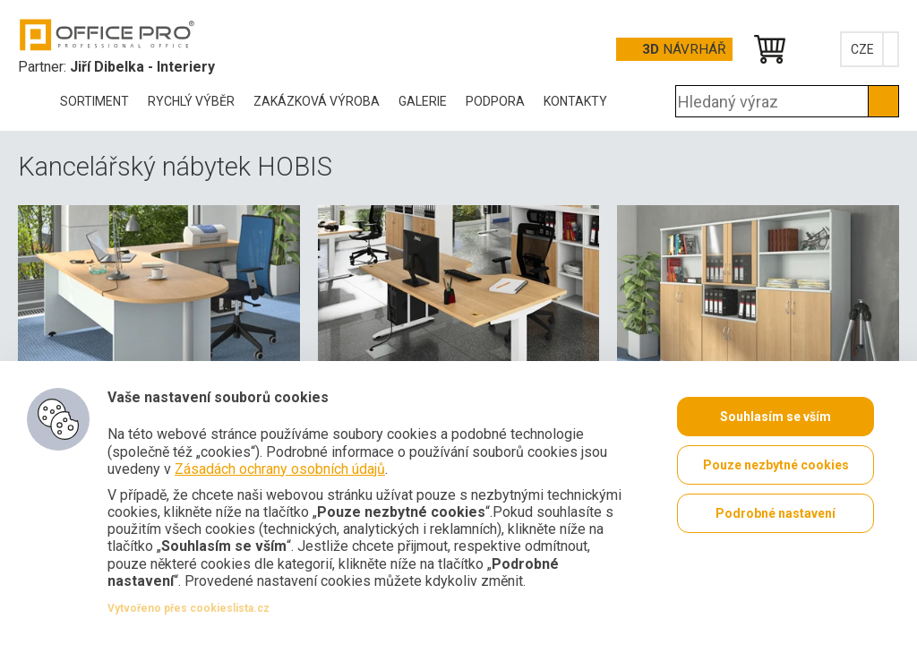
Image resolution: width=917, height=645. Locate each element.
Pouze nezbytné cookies (776, 465)
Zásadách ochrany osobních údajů (280, 468)
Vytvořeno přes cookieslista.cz (188, 608)
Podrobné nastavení (776, 513)
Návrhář (683, 49)
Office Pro (107, 35)
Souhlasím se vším (775, 416)
